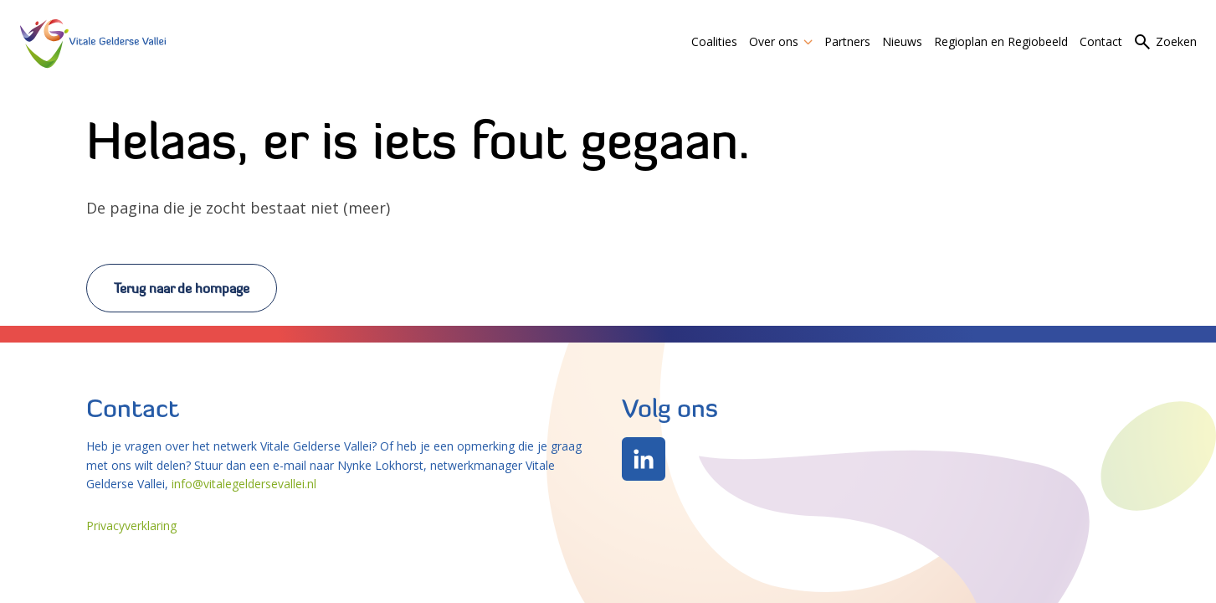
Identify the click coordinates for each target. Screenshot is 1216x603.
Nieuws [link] (902, 41)
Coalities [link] (714, 41)
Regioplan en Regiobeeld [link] (1001, 41)
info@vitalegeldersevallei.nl (244, 484)
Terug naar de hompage (181, 288)
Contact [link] (1101, 41)
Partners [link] (847, 41)
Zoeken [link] (1176, 41)
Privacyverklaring (131, 525)
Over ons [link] (781, 41)
